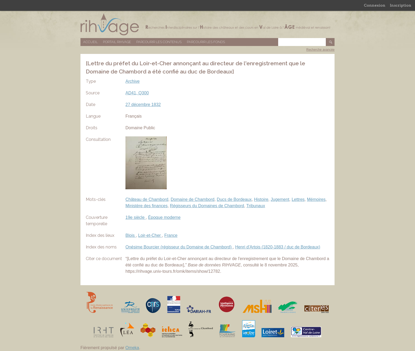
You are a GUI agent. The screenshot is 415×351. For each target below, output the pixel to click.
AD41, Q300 (137, 93)
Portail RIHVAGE (117, 42)
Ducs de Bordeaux (234, 199)
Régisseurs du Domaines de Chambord (207, 206)
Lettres (298, 199)
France (171, 235)
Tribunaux (255, 206)
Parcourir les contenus (159, 42)
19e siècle (135, 217)
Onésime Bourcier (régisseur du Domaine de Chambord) (179, 247)
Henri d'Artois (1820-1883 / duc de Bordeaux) (277, 247)
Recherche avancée (320, 50)
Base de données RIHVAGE (207, 24)
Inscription (400, 5)
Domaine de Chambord (192, 199)
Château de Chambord (146, 199)
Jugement (280, 199)
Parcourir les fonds (206, 42)
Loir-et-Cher (150, 235)
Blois (130, 235)
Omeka (132, 347)
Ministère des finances (146, 206)
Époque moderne (164, 217)
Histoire (261, 199)
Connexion (374, 5)
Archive (132, 81)
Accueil (90, 42)
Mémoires (316, 199)
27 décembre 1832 (143, 104)
